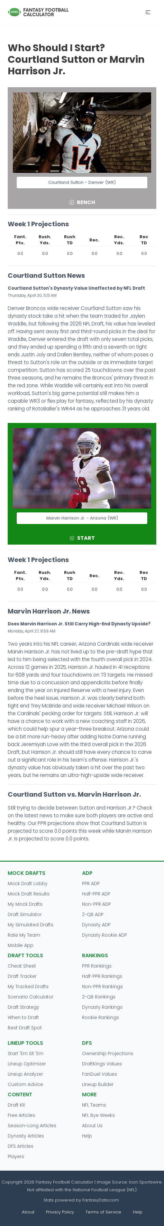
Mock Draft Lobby (28, 883)
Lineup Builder (98, 1084)
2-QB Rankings (98, 997)
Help (87, 1136)
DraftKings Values (102, 1064)
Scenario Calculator (30, 997)
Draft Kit (16, 1105)
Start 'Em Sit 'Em (25, 1053)
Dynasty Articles (26, 1136)
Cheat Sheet (22, 966)
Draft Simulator (25, 914)
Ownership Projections (107, 1053)
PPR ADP (91, 883)
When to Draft (23, 1017)
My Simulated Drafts (30, 925)
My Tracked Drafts (28, 986)
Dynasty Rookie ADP (104, 935)
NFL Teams (94, 1105)
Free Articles (21, 1115)
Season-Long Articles (32, 1125)
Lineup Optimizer (27, 1064)
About (28, 1212)
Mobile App (20, 945)
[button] (148, 12)
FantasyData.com (101, 1200)
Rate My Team (24, 935)
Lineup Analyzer (25, 1074)
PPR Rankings (97, 966)
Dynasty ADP (96, 925)
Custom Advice (25, 1084)
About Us (92, 1125)
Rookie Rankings (100, 1017)
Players (16, 1156)
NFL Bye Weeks (98, 1115)
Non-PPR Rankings (102, 986)
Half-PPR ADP (96, 894)
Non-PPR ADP (96, 904)
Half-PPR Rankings (102, 976)
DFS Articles (20, 1146)
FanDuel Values (99, 1074)
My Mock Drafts (25, 904)
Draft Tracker (22, 976)
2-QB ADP (93, 914)
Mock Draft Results (29, 894)
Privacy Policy (60, 1212)
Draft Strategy (23, 1007)
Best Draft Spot (25, 1028)
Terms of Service (103, 1212)
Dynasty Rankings (102, 1007)
